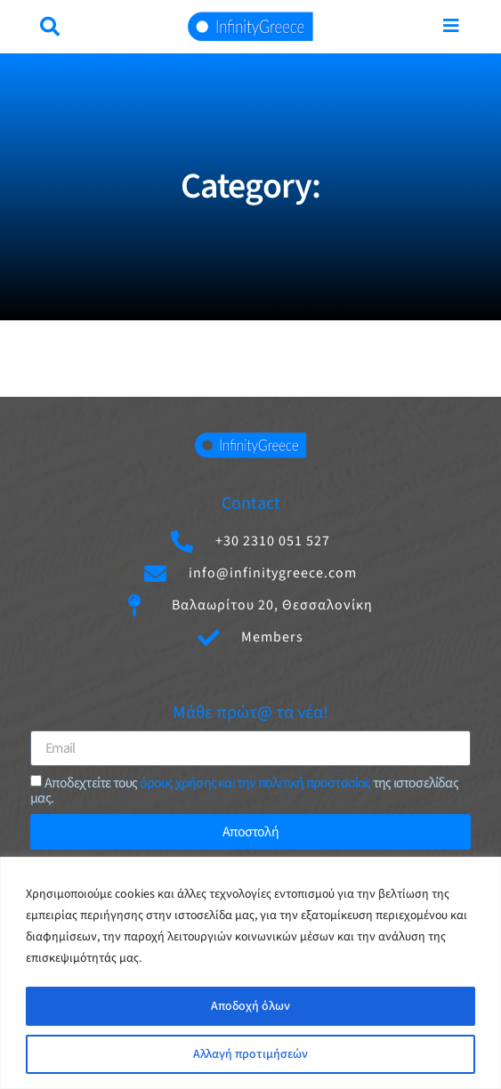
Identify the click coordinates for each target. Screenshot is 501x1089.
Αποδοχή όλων (250, 1006)
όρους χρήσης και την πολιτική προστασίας (255, 783)
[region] (250, 973)
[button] (50, 26)
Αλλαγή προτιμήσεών (250, 1054)
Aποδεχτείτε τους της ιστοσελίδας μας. (244, 790)
